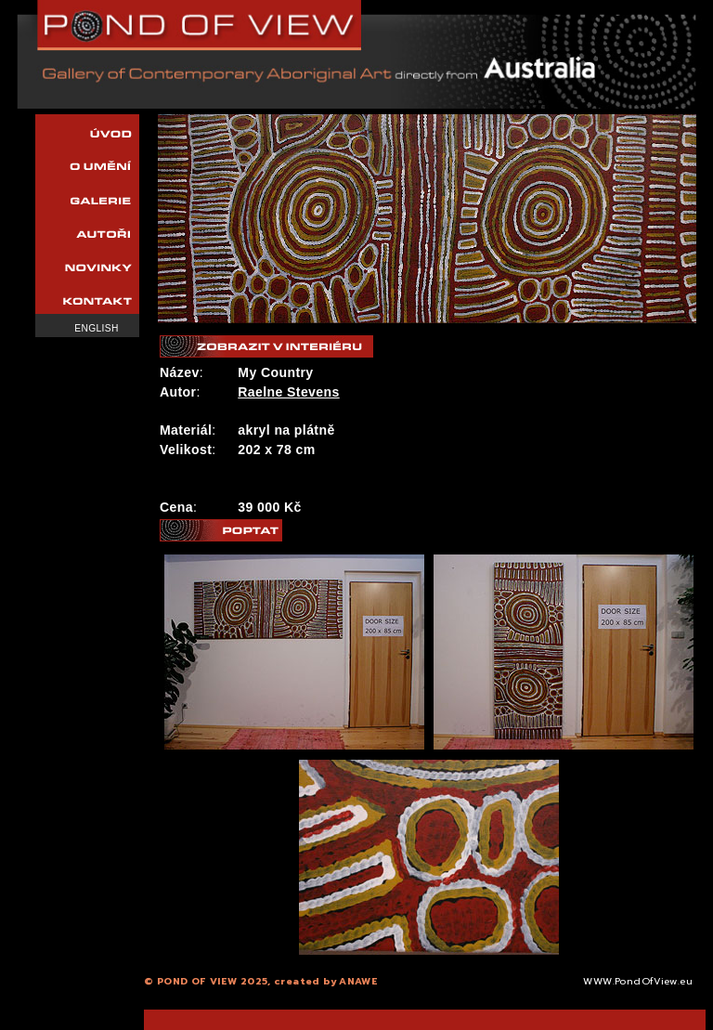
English (96, 328)
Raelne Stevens (288, 392)
